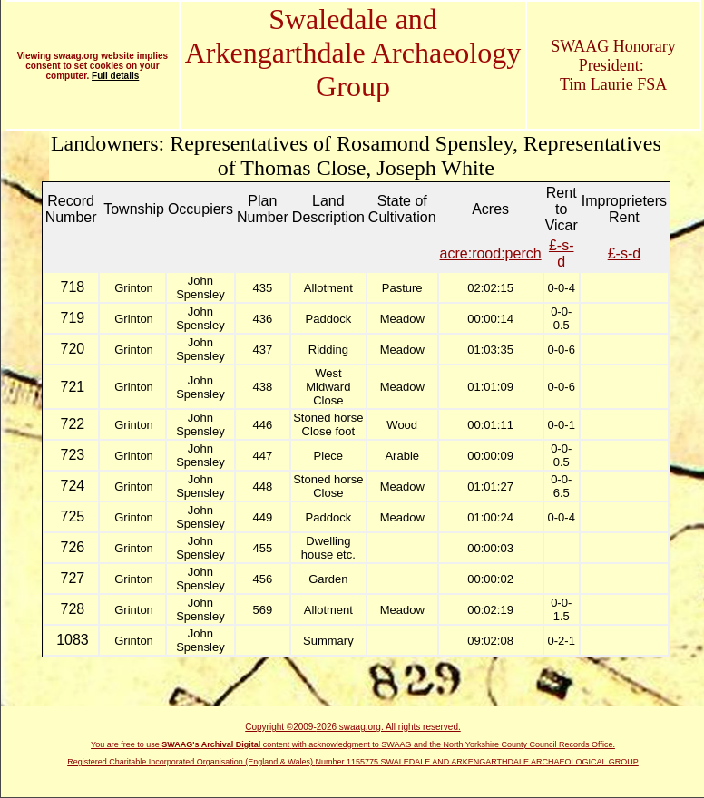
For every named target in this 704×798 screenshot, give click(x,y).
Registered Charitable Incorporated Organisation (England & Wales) (191, 761)
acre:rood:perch (491, 253)
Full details (115, 76)
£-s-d (561, 253)
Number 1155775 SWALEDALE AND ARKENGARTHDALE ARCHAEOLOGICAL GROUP (477, 761)
